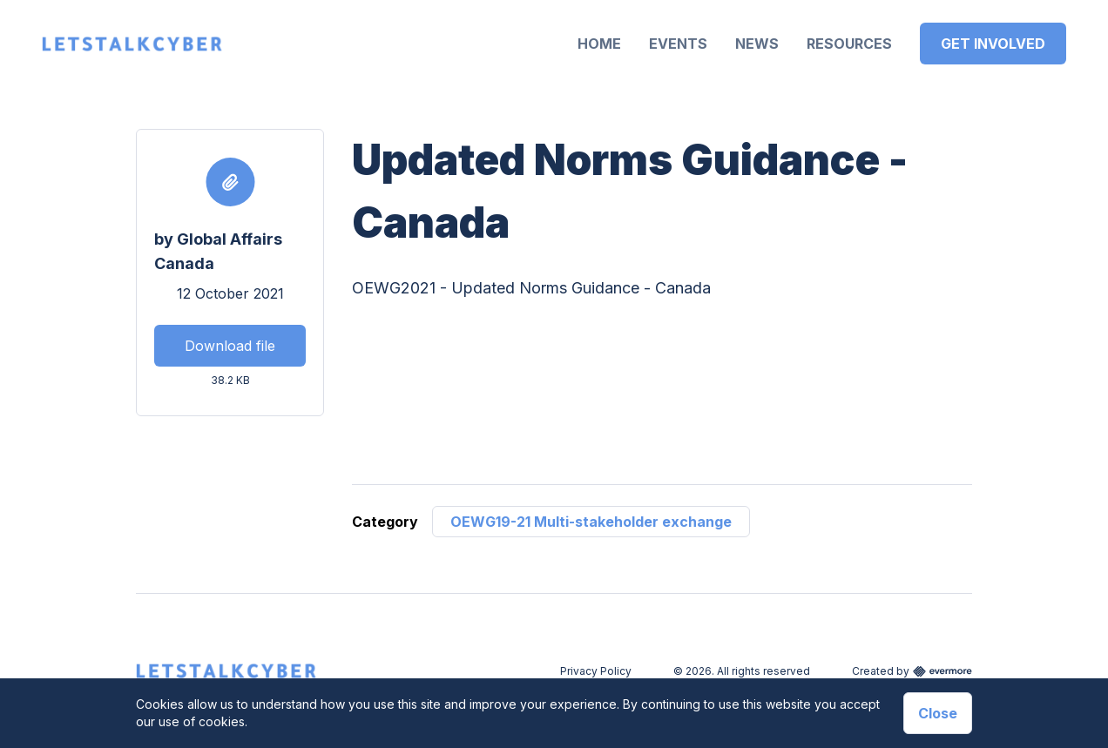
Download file (230, 345)
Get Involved (993, 43)
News (757, 43)
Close (937, 713)
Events (678, 43)
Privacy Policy (596, 670)
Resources (849, 43)
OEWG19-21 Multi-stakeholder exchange (591, 521)
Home (599, 43)
